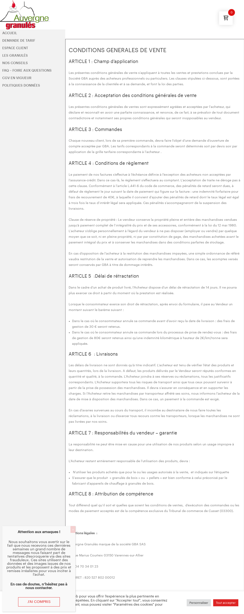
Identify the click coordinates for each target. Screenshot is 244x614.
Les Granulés (15, 55)
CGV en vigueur (16, 78)
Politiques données (21, 85)
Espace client (15, 48)
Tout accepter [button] (226, 602)
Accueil (9, 33)
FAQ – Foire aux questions (27, 70)
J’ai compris (39, 602)
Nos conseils (15, 63)
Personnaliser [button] (198, 602)
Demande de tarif (18, 40)
